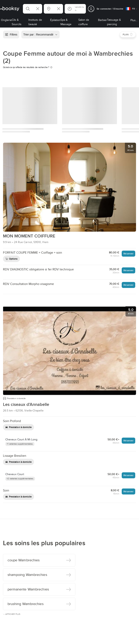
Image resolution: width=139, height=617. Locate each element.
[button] (32, 9)
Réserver (128, 253)
